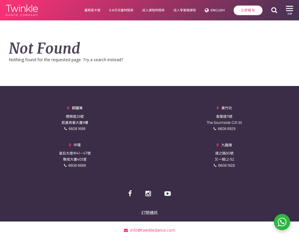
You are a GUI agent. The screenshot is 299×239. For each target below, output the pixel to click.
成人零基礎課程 (184, 10)
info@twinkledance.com (149, 230)
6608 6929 (226, 128)
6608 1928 (226, 165)
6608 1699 (77, 128)
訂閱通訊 (149, 212)
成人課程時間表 (153, 10)
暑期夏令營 (92, 10)
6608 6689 (77, 165)
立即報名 (248, 10)
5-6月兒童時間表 (121, 10)
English (218, 10)
